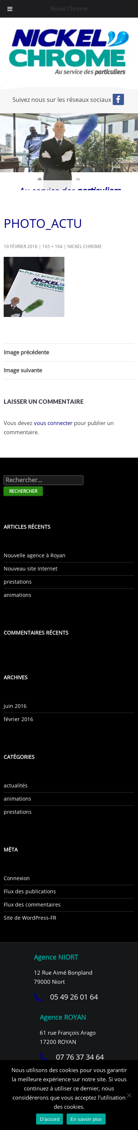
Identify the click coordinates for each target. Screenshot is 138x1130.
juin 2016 (15, 705)
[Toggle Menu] (10, 9)
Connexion (17, 878)
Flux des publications (30, 891)
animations (17, 594)
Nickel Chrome (84, 246)
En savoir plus (86, 1119)
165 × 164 (52, 246)
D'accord (49, 1119)
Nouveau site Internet (30, 568)
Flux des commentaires (32, 904)
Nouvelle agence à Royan (35, 555)
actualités (16, 785)
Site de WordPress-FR (30, 917)
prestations (18, 581)
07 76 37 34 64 (80, 1057)
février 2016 (18, 719)
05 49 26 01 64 (74, 997)
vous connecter (53, 422)
